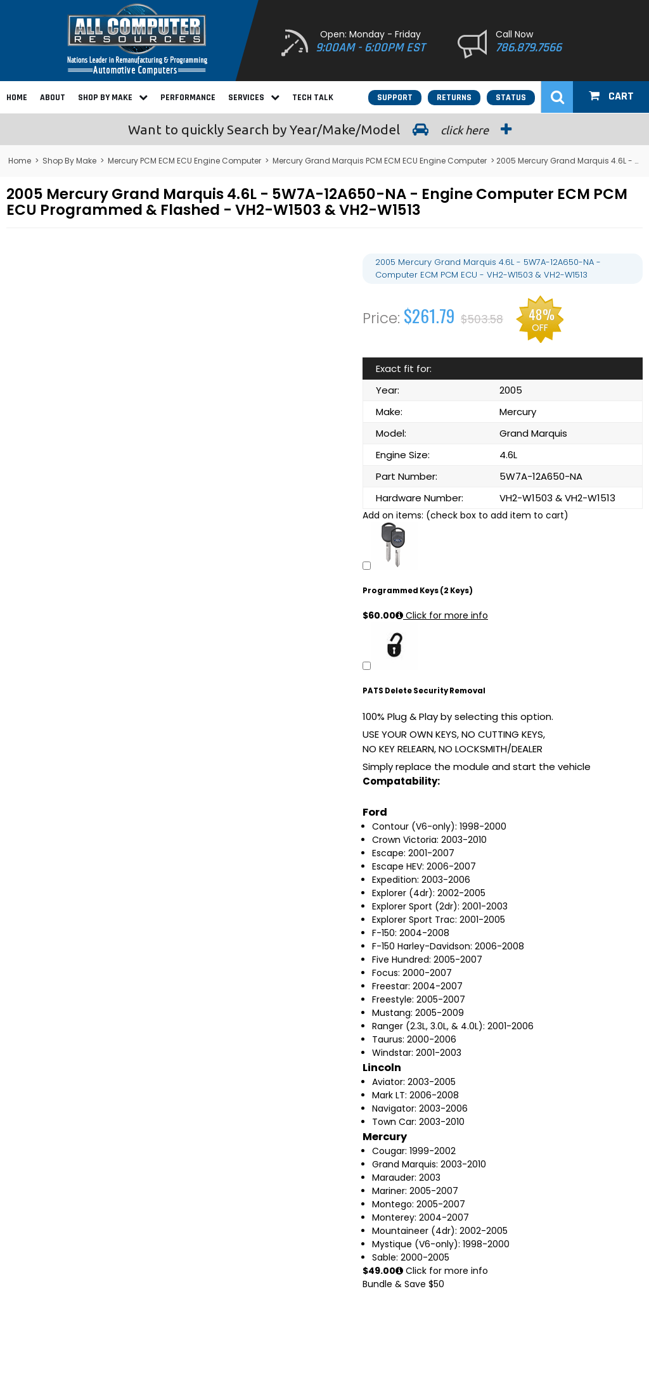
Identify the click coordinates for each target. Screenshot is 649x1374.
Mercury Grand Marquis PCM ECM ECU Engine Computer (380, 160)
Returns (454, 97)
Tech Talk (312, 97)
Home (16, 97)
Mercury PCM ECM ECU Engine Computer (184, 160)
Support (395, 97)
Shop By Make (113, 97)
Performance (187, 97)
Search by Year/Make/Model (324, 129)
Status (511, 97)
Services (254, 97)
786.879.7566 (529, 47)
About (52, 97)
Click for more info (441, 615)
